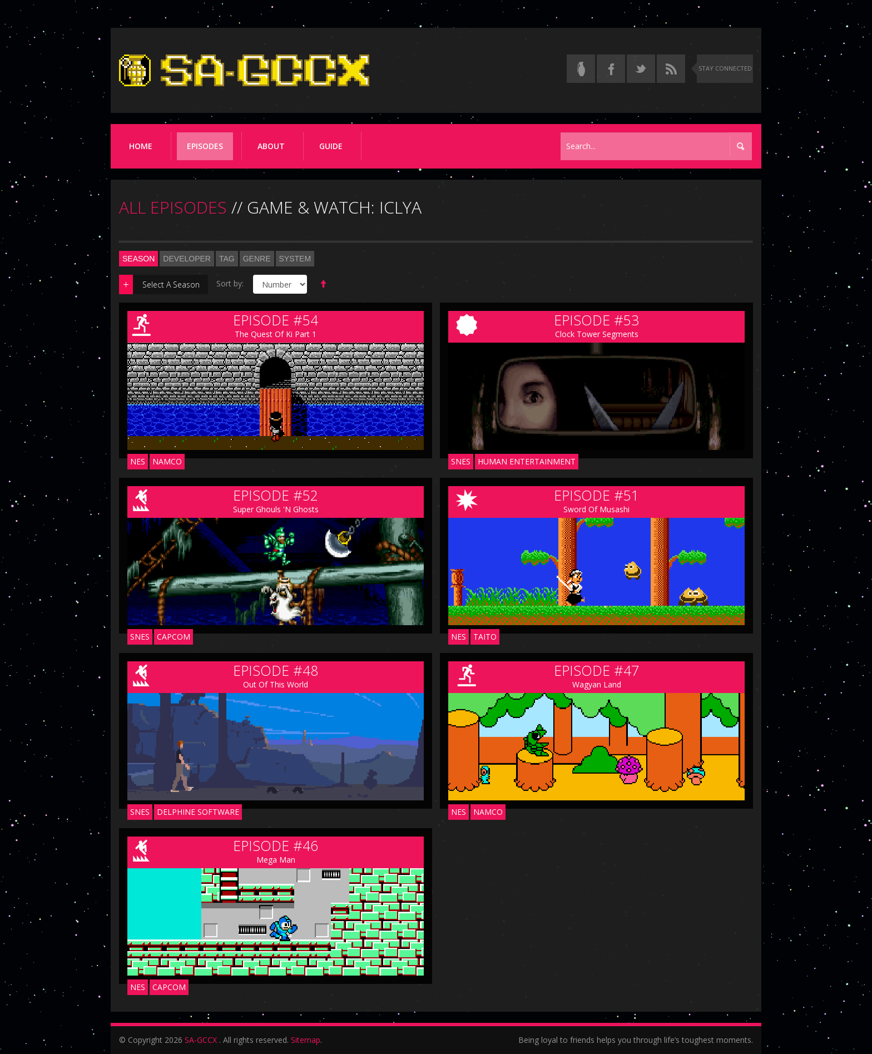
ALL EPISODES (173, 207)
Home (140, 146)
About (271, 146)
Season (138, 258)
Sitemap (305, 1040)
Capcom (173, 636)
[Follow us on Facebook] (611, 69)
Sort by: (230, 283)
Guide (331, 146)
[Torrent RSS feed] (671, 69)
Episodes (205, 146)
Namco (167, 461)
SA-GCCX (201, 1040)
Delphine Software (198, 811)
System (295, 258)
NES (137, 461)
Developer (187, 258)
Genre (257, 258)
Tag (227, 258)
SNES (460, 461)
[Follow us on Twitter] (641, 69)
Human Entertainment (527, 461)
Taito (485, 636)
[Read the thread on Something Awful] (581, 69)
